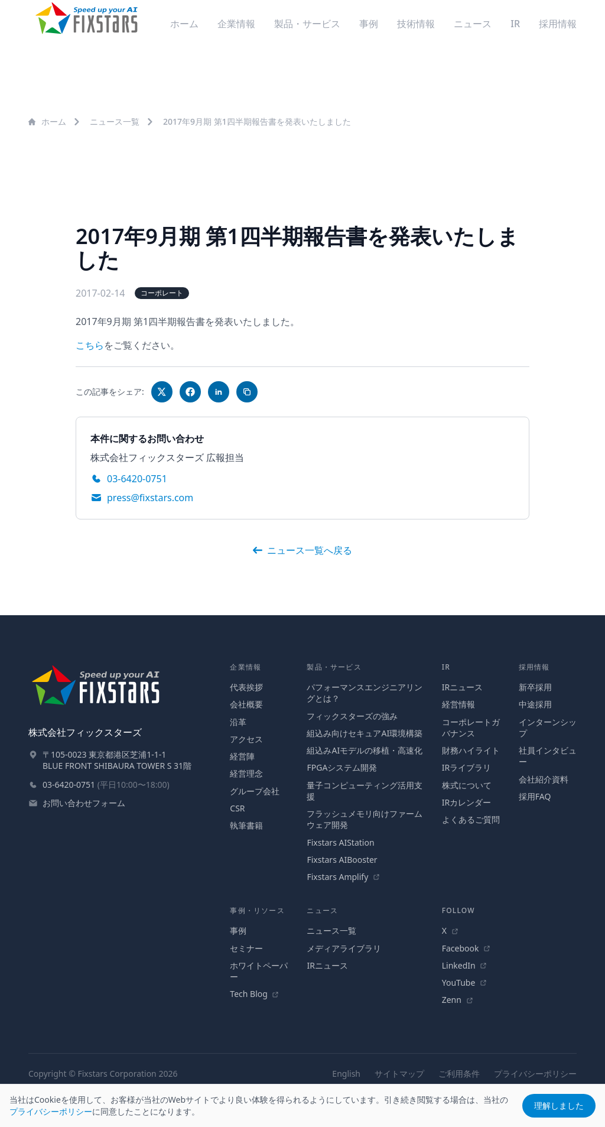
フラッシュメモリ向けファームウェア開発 (364, 819)
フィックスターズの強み (352, 716)
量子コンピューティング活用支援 (364, 791)
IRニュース (462, 687)
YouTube (464, 982)
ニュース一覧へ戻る (302, 550)
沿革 (238, 721)
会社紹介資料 (543, 779)
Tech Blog (254, 993)
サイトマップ (399, 1073)
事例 (368, 23)
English (346, 1073)
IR (515, 23)
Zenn (457, 999)
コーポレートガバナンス (471, 727)
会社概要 (246, 704)
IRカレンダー (466, 802)
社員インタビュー (548, 756)
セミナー (246, 948)
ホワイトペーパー (259, 971)
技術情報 (416, 23)
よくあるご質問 (471, 819)
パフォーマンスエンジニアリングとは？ (364, 692)
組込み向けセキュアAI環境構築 (364, 733)
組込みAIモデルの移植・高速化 (364, 750)
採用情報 (558, 23)
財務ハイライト (471, 750)
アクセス (246, 739)
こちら (90, 345)
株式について (467, 785)
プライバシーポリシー (535, 1073)
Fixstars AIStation (340, 842)
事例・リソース (257, 910)
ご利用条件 (459, 1073)
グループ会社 (254, 791)
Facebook (466, 948)
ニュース (473, 23)
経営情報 (458, 704)
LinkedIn (464, 965)
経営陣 (242, 756)
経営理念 (246, 773)
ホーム (184, 23)
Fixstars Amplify (343, 876)
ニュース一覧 (114, 121)
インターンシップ (548, 727)
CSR (237, 808)
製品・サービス (307, 23)
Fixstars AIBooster (342, 859)
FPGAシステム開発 (342, 767)
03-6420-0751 (137, 478)
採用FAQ (535, 796)
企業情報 (236, 23)
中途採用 (535, 704)
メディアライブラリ (344, 948)
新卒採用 (535, 687)
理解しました (559, 1105)
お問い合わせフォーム (84, 802)
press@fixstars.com (150, 497)
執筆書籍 (246, 825)
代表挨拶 (246, 687)
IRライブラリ (466, 767)
